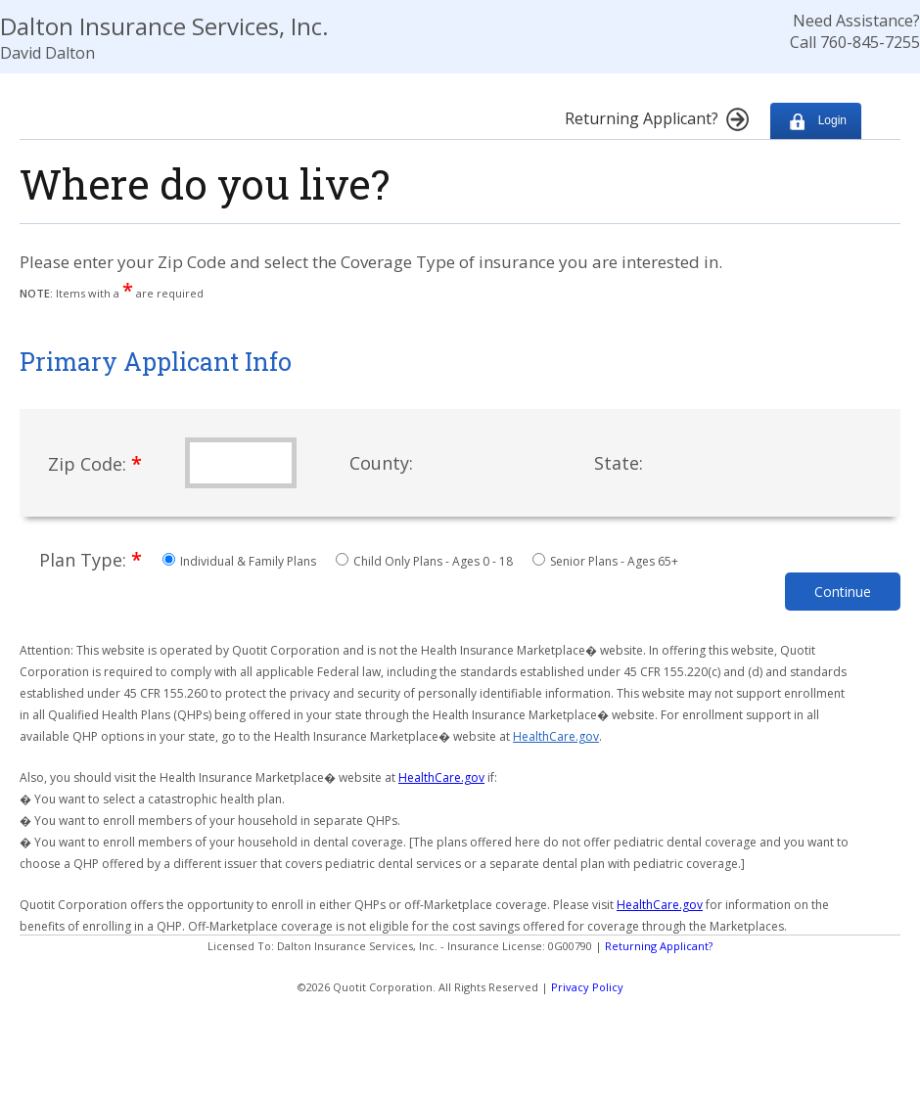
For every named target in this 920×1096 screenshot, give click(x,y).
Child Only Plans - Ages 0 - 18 (426, 561)
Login (816, 121)
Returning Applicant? (659, 945)
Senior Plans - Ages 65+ (605, 561)
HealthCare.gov (556, 736)
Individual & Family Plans (240, 561)
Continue (842, 591)
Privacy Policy (587, 987)
